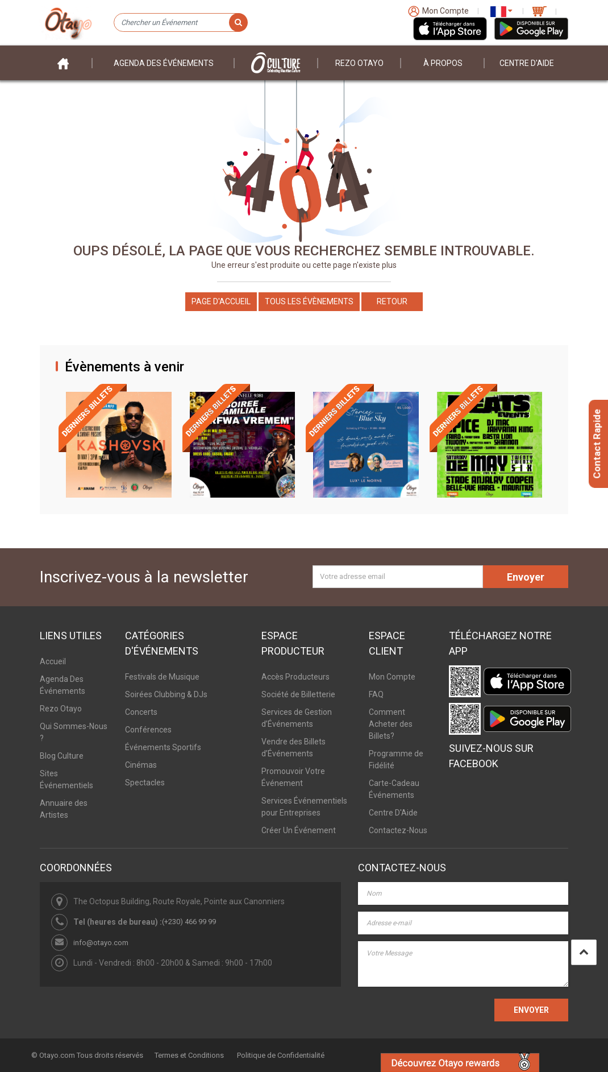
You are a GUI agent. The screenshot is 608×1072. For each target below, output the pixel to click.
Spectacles (145, 782)
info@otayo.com (100, 942)
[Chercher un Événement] (180, 22)
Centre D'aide (526, 63)
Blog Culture (62, 755)
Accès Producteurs (295, 676)
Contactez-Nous (398, 830)
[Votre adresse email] (398, 576)
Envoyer (525, 577)
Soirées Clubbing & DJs (166, 694)
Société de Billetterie (298, 694)
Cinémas (141, 764)
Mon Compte (392, 676)
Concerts (141, 712)
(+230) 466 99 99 (189, 921)
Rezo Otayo (359, 63)
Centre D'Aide (393, 812)
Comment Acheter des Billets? (391, 723)
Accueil (53, 661)
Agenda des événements (164, 63)
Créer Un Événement (298, 830)
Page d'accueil (221, 301)
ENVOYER (531, 1010)
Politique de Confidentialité (280, 1055)
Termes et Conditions (189, 1055)
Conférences (148, 729)
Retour (392, 301)
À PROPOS (443, 63)
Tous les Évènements (309, 301)
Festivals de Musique (162, 676)
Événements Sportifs (163, 747)
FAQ (376, 694)
